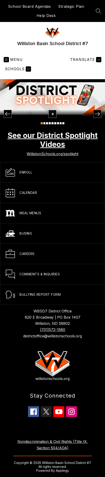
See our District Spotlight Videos (53, 140)
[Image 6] (55, 123)
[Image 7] (58, 123)
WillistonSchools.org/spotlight (52, 154)
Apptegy (62, 470)
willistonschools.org (52, 378)
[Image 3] (47, 123)
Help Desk (46, 15)
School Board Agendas (29, 6)
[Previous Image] (8, 114)
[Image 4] (50, 123)
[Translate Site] (85, 59)
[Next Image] (97, 114)
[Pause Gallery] (52, 114)
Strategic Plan (71, 6)
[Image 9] (63, 123)
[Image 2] (44, 123)
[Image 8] (61, 123)
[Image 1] (42, 123)
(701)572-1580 (52, 329)
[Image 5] (52, 123)
